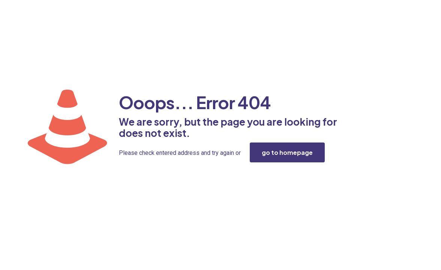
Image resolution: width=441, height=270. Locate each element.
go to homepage (287, 152)
